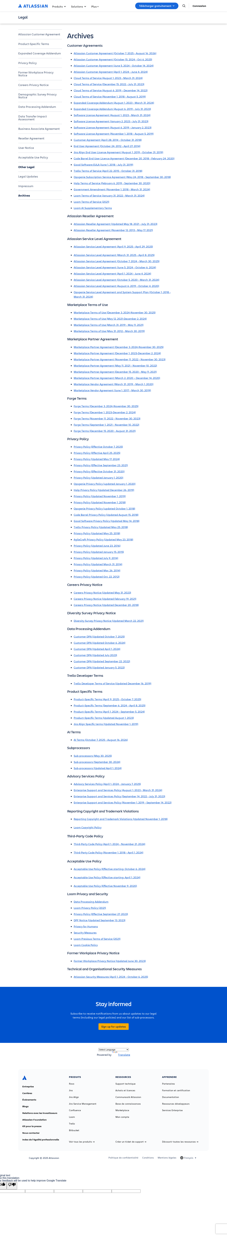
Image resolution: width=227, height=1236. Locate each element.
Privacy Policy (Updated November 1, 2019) (100, 496)
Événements (29, 1099)
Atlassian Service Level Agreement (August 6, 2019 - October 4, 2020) (116, 286)
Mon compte (122, 1117)
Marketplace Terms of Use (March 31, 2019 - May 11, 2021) (109, 325)
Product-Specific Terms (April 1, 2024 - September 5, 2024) (109, 711)
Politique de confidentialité (123, 1157)
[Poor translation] (12, 1185)
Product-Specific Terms (33, 44)
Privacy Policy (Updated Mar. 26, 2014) (97, 570)
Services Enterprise (172, 1110)
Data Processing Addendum (37, 107)
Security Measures (85, 932)
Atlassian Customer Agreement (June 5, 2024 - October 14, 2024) (114, 65)
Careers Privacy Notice (33, 85)
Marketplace (122, 1110)
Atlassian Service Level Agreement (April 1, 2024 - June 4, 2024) (112, 273)
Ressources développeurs (175, 1103)
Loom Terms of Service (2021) (91, 201)
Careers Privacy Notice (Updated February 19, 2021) (105, 598)
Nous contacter (30, 1133)
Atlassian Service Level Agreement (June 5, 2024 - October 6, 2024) (115, 267)
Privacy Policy (27, 63)
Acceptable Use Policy (33, 157)
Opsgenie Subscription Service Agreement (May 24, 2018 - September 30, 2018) (122, 177)
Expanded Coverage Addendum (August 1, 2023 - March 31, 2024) (114, 102)
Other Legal (26, 167)
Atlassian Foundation (34, 1119)
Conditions (148, 1157)
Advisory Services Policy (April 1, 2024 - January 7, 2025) (107, 784)
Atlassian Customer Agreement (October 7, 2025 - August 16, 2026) (115, 53)
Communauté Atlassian (128, 1097)
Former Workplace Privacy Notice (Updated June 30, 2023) (110, 961)
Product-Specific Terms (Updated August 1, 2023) (104, 717)
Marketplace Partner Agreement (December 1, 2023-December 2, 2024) (117, 353)
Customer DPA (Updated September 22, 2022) (102, 661)
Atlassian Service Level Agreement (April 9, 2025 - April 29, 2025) (113, 246)
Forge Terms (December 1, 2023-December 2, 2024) (105, 412)
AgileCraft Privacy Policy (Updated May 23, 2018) (103, 539)
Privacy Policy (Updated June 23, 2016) (97, 545)
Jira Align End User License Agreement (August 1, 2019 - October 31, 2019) (118, 152)
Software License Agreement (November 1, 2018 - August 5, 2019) (114, 133)
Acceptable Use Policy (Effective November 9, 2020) (105, 886)
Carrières (27, 1093)
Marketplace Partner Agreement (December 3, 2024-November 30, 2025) (119, 347)
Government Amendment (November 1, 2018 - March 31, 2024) (112, 189)
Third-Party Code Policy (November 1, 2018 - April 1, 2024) (108, 852)
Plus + (94, 6)
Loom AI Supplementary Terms (93, 208)
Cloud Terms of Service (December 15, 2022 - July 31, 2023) (109, 84)
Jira (71, 1090)
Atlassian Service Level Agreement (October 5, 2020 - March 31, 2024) (116, 279)
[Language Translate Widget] (113, 1049)
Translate (121, 1054)
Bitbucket (74, 1130)
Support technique (125, 1083)
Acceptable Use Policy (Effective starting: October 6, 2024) (109, 869)
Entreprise (28, 1086)
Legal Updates (28, 176)
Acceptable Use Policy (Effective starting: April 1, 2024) (107, 877)
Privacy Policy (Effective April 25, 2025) (97, 453)
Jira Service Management (82, 1103)
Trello (72, 1123)
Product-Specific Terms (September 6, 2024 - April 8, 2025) (109, 705)
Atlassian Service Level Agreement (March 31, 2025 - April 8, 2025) (114, 255)
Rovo (71, 1083)
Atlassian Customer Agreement (39, 34)
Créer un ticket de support (130, 1141)
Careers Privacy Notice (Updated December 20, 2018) (106, 605)
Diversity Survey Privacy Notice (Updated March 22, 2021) (109, 620)
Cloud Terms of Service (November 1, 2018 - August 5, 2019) (110, 96)
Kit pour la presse (31, 1126)
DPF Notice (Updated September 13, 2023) (99, 920)
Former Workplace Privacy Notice (35, 73)
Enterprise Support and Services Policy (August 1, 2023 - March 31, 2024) (118, 790)
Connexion (199, 6)
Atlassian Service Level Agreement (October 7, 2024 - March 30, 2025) (116, 261)
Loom (72, 1117)
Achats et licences (125, 1090)
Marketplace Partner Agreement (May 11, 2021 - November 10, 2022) (115, 365)
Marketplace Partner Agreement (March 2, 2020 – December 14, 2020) (117, 378)
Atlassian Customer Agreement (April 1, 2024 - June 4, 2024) (111, 71)
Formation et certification (176, 1090)
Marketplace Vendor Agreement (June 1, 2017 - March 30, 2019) (112, 390)
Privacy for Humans (86, 926)
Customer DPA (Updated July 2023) (95, 655)
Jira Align (74, 1097)
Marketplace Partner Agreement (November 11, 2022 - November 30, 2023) (120, 359)
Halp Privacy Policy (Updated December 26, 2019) (104, 490)
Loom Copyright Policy (87, 827)
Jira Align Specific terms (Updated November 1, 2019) (106, 724)
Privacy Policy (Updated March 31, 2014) (98, 564)
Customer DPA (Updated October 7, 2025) (99, 636)
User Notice (26, 148)
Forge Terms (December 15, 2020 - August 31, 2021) (105, 431)
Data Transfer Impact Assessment (32, 117)
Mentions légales (167, 1157)
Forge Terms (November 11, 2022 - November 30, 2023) (107, 418)
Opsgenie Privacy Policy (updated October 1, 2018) (104, 508)
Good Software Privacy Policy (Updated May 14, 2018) (106, 521)
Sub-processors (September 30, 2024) (97, 762)
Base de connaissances (128, 1103)
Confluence (75, 1110)
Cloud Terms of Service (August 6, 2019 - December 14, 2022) (111, 90)
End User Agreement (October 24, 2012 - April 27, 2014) (107, 146)
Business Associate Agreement (39, 129)
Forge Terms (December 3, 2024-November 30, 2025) (106, 406)
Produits (59, 6)
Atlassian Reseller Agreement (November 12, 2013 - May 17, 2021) (113, 230)
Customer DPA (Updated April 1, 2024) (97, 649)
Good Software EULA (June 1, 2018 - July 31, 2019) (103, 164)
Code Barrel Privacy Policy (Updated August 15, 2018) (106, 514)
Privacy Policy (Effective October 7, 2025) (98, 446)
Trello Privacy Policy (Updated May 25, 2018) (101, 527)
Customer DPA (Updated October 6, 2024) (99, 642)
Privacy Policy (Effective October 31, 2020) (99, 471)
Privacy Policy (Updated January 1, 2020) (98, 477)
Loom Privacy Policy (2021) (90, 907)
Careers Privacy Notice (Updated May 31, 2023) (102, 592)
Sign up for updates (113, 1026)
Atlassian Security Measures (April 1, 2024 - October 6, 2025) (111, 976)
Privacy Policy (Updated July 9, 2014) (96, 558)
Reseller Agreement (31, 138)
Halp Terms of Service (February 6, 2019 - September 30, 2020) (112, 183)
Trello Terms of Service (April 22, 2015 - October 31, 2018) (108, 170)
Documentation (170, 1097)
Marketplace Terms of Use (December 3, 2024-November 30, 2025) (115, 312)
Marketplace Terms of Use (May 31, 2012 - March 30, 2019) (109, 331)
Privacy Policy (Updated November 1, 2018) (100, 502)
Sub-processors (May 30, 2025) (93, 755)
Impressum (25, 186)
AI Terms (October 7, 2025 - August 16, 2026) (101, 739)
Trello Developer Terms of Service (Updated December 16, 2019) (112, 683)
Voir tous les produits (82, 1141)
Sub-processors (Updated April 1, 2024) (98, 768)
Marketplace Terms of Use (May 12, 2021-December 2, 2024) (110, 318)
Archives (24, 195)
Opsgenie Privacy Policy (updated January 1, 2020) (105, 483)
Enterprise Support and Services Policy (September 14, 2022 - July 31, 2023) (119, 796)
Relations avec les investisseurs (39, 1113)
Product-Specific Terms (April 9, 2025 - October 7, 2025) (107, 699)
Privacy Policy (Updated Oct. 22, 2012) (97, 576)
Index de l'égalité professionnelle (40, 1139)
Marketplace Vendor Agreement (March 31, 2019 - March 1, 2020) (113, 384)
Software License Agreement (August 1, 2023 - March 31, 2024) (112, 115)
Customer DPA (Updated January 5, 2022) (99, 667)
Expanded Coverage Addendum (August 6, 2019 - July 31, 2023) (112, 109)
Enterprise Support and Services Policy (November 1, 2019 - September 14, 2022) (123, 802)
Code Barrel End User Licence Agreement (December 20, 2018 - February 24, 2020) (124, 158)
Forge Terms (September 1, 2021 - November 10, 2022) (106, 424)
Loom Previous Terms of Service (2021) (97, 938)
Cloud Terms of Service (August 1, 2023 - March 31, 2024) (108, 78)
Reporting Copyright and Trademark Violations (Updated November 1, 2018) (121, 819)
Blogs (25, 1106)
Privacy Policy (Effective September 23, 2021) (101, 465)
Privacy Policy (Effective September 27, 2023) (101, 914)
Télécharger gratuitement (156, 6)
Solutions (78, 6)
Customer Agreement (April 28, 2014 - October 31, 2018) (108, 140)
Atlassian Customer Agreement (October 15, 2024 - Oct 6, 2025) (113, 59)
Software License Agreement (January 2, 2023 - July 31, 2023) (111, 121)
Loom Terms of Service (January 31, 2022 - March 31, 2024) (109, 195)
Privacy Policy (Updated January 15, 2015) (99, 552)
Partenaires (168, 1083)
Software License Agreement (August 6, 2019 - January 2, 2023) (112, 127)
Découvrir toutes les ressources (180, 1141)
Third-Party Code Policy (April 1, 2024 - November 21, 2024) (109, 844)
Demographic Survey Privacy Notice (37, 95)
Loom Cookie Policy (86, 945)
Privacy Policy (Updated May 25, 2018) (97, 533)
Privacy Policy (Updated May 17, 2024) (97, 459)
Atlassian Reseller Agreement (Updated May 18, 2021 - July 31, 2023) (115, 224)
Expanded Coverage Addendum (39, 53)
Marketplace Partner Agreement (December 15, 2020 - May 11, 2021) (115, 371)
